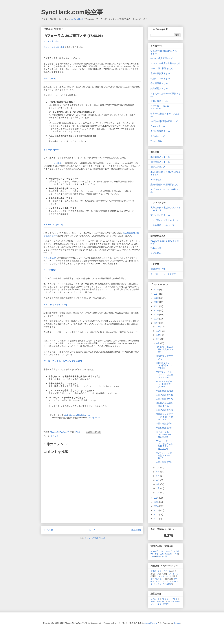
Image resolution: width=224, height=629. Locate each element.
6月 (158, 471)
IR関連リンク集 (158, 269)
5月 (158, 476)
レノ (157, 574)
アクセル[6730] (50, 258)
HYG (176, 554)
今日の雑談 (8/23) (164, 391)
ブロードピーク (164, 571)
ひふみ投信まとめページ (162, 225)
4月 (158, 480)
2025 (156, 289)
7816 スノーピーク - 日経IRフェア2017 (164, 384)
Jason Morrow (151, 623)
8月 (158, 343)
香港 (156, 554)
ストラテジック (165, 576)
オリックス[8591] (52, 149)
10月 (158, 335)
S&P (161, 551)
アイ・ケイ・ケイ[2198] (55, 304)
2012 (156, 514)
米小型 (176, 551)
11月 (158, 331)
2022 (156, 302)
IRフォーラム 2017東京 (54, 47)
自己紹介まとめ (158, 136)
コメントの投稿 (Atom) (94, 538)
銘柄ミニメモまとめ (160, 78)
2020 (156, 310)
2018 (156, 318)
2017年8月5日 (94, 418)
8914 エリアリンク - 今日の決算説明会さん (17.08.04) (164, 445)
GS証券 (166, 604)
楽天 (159, 604)
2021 (156, 306)
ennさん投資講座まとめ (162, 58)
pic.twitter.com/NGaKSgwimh (77, 415)
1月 (158, 492)
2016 (156, 498)
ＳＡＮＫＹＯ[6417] (53, 224)
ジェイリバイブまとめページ (164, 220)
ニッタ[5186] (50, 270)
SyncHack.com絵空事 (72, 12)
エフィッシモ (172, 574)
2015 (156, 502)
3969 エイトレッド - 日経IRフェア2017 (164, 365)
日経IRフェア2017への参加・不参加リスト (164, 417)
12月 (158, 326)
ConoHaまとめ (158, 126)
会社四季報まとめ (159, 83)
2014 (156, 506)
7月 (158, 467)
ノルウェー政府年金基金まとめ (165, 63)
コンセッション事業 (52, 163)
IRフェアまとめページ (53, 41)
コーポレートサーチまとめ (163, 274)
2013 (156, 510)
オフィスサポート (158, 579)
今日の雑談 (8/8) (164, 423)
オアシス (159, 581)
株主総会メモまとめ (160, 157)
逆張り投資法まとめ (160, 73)
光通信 (153, 571)
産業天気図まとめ (159, 101)
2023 (156, 298)
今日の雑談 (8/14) (164, 395)
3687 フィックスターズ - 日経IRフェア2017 (164, 375)
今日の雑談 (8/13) (164, 399)
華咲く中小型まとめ (160, 215)
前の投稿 (136, 530)
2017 (156, 323)
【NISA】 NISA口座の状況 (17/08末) (164, 349)
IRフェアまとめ (158, 167)
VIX (152, 554)
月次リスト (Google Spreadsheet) (160, 107)
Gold (153, 556)
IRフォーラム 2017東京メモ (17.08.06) (163, 434)
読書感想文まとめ (159, 88)
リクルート (155, 599)
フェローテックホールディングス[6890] (63, 361)
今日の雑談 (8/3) (164, 462)
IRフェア (55, 436)
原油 (158, 556)
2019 (156, 314)
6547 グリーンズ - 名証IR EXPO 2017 (164, 455)
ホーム (92, 530)
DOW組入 (155, 551)
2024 (156, 294)
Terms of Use (157, 141)
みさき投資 (167, 584)
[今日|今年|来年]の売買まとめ (164, 121)
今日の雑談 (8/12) (164, 410)
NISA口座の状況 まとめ (162, 68)
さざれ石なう (157, 253)
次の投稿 (48, 530)
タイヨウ (157, 584)
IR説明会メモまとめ (160, 162)
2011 (156, 518)
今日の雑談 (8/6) (164, 428)
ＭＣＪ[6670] (50, 78)
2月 (158, 488)
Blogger (177, 623)
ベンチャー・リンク (169, 599)
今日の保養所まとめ (160, 131)
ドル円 (164, 556)
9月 (158, 339)
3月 (158, 484)
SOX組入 (169, 551)
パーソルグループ (158, 601)
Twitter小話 (156, 248)
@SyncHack (77, 19)
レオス (167, 581)
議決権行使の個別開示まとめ (164, 184)
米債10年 (169, 554)
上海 (162, 554)
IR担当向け (156, 179)
